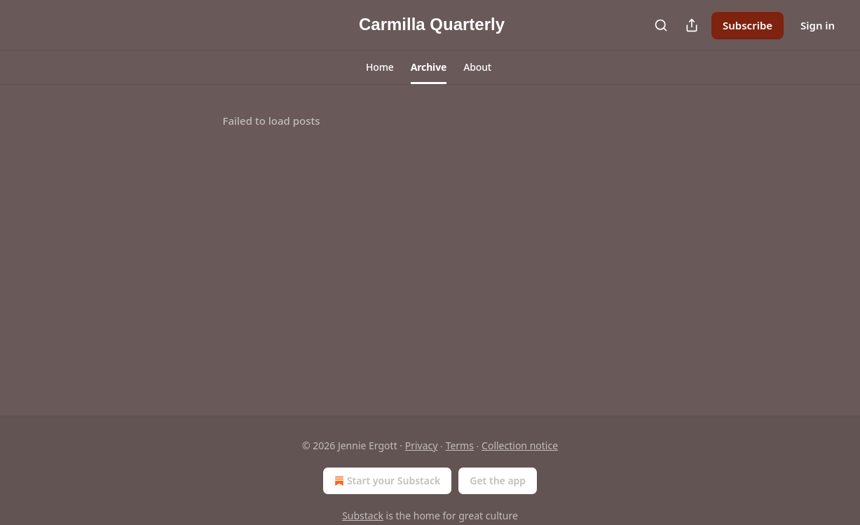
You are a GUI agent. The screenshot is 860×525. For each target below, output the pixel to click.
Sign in (817, 25)
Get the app (498, 480)
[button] (379, 67)
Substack (362, 515)
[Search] (661, 25)
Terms (460, 445)
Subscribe (747, 25)
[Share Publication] (692, 25)
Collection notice (520, 445)
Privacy (421, 445)
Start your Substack (386, 481)
